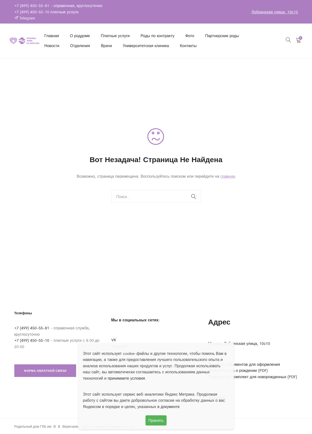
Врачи (106, 45)
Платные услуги (115, 35)
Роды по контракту (158, 35)
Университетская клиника (146, 45)
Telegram (24, 18)
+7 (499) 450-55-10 (31, 12)
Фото (189, 35)
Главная (51, 35)
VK (113, 339)
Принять (156, 420)
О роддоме (80, 35)
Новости (51, 45)
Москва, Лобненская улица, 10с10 (239, 343)
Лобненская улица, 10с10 (274, 12)
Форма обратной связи (45, 370)
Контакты (188, 45)
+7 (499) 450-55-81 (31, 5)
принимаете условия (126, 378)
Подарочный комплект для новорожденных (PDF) (252, 376)
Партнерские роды (222, 35)
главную (227, 176)
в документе (168, 406)
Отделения (80, 45)
